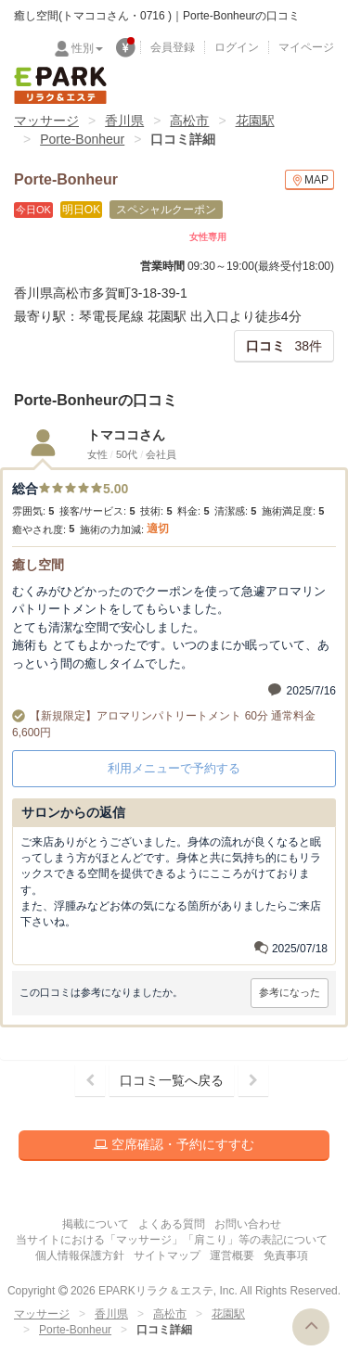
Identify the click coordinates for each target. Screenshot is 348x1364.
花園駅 (255, 120)
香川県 (124, 120)
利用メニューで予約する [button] (174, 768)
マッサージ (46, 120)
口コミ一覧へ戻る (172, 1080)
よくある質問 (171, 1223)
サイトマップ (167, 1255)
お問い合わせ (247, 1223)
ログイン (236, 47)
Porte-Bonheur (82, 139)
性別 (87, 48)
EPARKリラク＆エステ (60, 85)
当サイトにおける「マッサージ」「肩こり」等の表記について (172, 1239)
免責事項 (286, 1255)
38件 (284, 345)
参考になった (289, 992)
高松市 (189, 120)
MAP (309, 180)
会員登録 (172, 47)
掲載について (95, 1223)
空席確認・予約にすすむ (174, 1144)
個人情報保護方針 (79, 1255)
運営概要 (232, 1255)
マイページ (306, 47)
